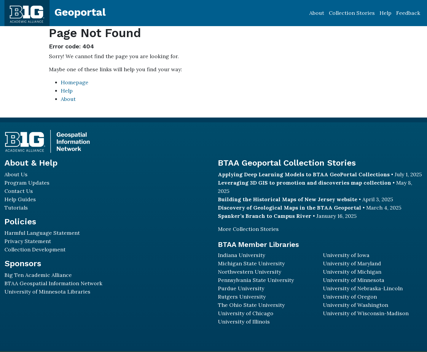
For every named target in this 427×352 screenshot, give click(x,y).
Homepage (74, 82)
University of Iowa (346, 255)
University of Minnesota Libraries (47, 291)
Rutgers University (242, 296)
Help (385, 12)
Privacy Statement (27, 241)
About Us (16, 174)
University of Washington (355, 305)
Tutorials (16, 207)
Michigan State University (251, 263)
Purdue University (241, 288)
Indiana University (241, 255)
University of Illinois (244, 321)
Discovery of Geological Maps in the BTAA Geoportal (289, 207)
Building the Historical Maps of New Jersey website (287, 199)
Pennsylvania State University (256, 280)
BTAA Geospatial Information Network (53, 283)
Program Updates (27, 182)
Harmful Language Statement (42, 232)
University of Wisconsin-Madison (366, 313)
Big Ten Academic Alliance (38, 275)
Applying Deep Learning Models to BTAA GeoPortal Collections (304, 174)
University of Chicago (245, 313)
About (316, 12)
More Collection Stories (248, 229)
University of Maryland (352, 263)
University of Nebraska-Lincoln (363, 288)
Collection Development (35, 249)
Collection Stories (352, 12)
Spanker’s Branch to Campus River (264, 216)
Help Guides (20, 199)
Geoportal (80, 12)
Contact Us (18, 191)
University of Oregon (350, 296)
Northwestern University (249, 271)
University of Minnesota (353, 280)
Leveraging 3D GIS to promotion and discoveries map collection (304, 182)
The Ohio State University (251, 305)
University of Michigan (352, 271)
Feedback (408, 12)
